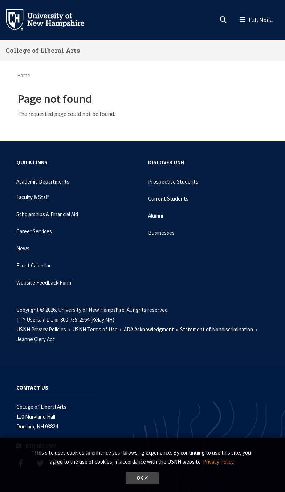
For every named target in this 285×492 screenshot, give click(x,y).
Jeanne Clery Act (35, 339)
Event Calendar (33, 265)
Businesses (161, 232)
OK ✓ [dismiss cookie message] (142, 478)
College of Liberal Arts (42, 50)
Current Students (168, 198)
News (22, 248)
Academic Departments (42, 181)
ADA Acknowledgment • (151, 329)
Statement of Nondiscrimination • (219, 329)
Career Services (34, 231)
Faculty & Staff (32, 197)
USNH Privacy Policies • (43, 329)
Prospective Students (173, 181)
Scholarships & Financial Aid (47, 214)
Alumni (155, 215)
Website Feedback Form (43, 282)
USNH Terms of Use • (97, 329)
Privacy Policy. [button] (219, 461)
